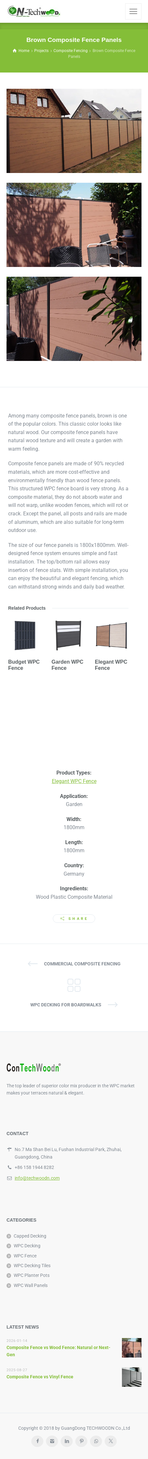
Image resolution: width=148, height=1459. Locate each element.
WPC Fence (25, 1255)
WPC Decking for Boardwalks (65, 1004)
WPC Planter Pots (32, 1275)
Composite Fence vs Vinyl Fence (40, 1376)
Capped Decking (30, 1236)
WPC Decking (27, 1245)
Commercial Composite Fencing (82, 963)
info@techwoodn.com (37, 1178)
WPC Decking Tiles (32, 1265)
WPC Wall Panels (31, 1285)
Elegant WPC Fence (74, 781)
